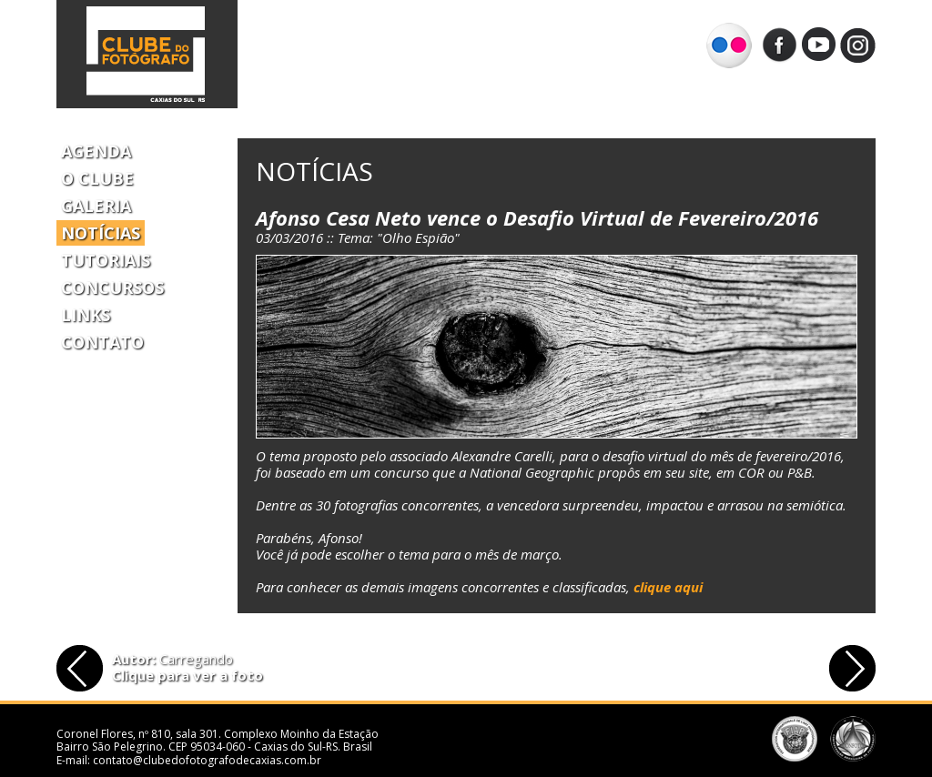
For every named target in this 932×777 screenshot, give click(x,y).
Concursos (112, 287)
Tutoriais (105, 260)
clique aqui (668, 587)
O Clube (97, 178)
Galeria (96, 206)
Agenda (96, 151)
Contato (102, 342)
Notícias (100, 233)
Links (85, 315)
